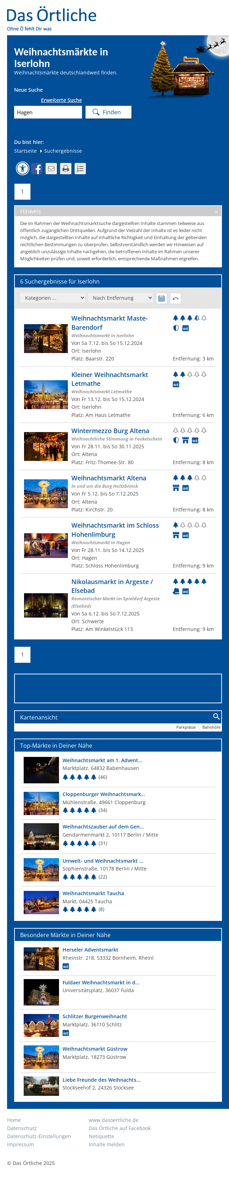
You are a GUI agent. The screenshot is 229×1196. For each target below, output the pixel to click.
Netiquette (101, 1136)
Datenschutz (22, 1128)
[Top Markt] (118, 770)
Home (14, 1120)
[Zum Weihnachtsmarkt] (118, 338)
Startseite (25, 150)
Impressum (20, 1144)
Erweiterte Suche (61, 100)
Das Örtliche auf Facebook (120, 1128)
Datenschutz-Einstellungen (39, 1136)
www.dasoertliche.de (114, 1120)
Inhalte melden (107, 1144)
